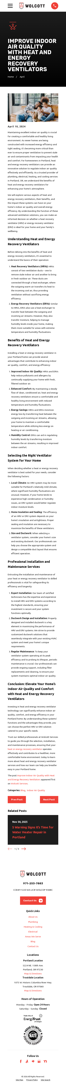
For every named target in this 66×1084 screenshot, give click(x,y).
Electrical (33, 931)
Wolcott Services (19, 783)
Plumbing (33, 921)
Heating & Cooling (33, 926)
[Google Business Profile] (39, 1061)
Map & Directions (33, 973)
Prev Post (17, 799)
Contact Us (33, 901)
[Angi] (26, 1061)
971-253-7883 (33, 883)
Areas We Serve (33, 936)
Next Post (49, 799)
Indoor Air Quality (36, 790)
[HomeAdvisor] (33, 1061)
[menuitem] (19, 1080)
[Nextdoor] (45, 1061)
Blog (23, 790)
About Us (33, 916)
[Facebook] (20, 1061)
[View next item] (23, 849)
